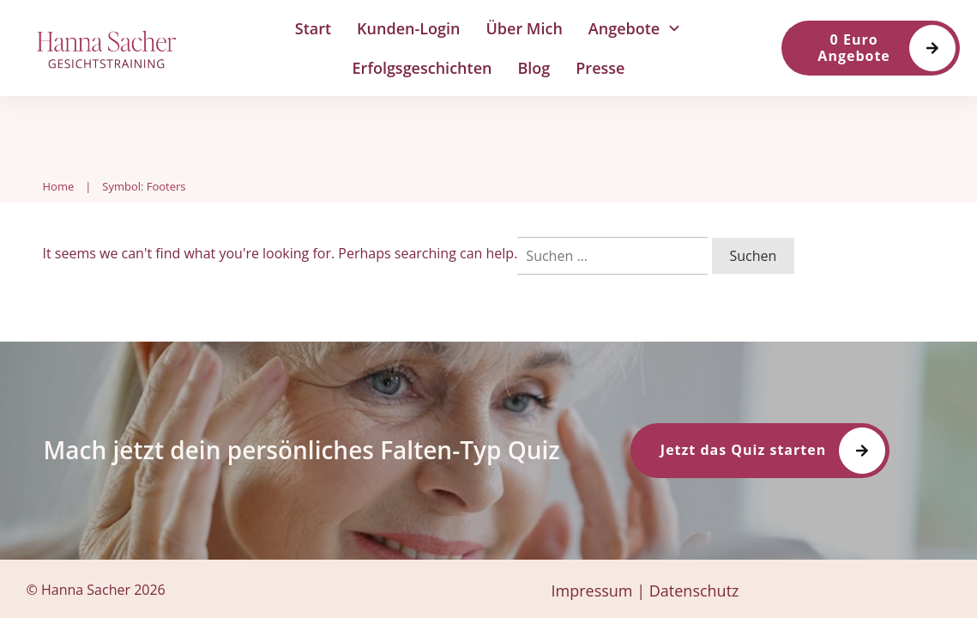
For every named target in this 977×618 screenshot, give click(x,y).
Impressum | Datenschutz (645, 590)
